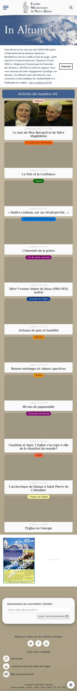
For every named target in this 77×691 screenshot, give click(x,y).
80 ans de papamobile (38, 406)
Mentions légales (18, 687)
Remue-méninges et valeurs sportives (38, 368)
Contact (29, 687)
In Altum (33, 170)
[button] (53, 616)
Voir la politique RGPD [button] (40, 82)
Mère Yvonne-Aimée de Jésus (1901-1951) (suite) (38, 290)
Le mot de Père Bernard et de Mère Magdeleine (38, 134)
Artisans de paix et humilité (38, 330)
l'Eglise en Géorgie (38, 528)
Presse (43, 687)
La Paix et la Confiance (38, 174)
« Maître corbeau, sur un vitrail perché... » (38, 212)
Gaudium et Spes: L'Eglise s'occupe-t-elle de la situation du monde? (38, 446)
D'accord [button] (66, 66)
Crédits (36, 687)
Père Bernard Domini (33, 128)
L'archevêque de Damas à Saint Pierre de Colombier (38, 488)
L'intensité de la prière (38, 250)
